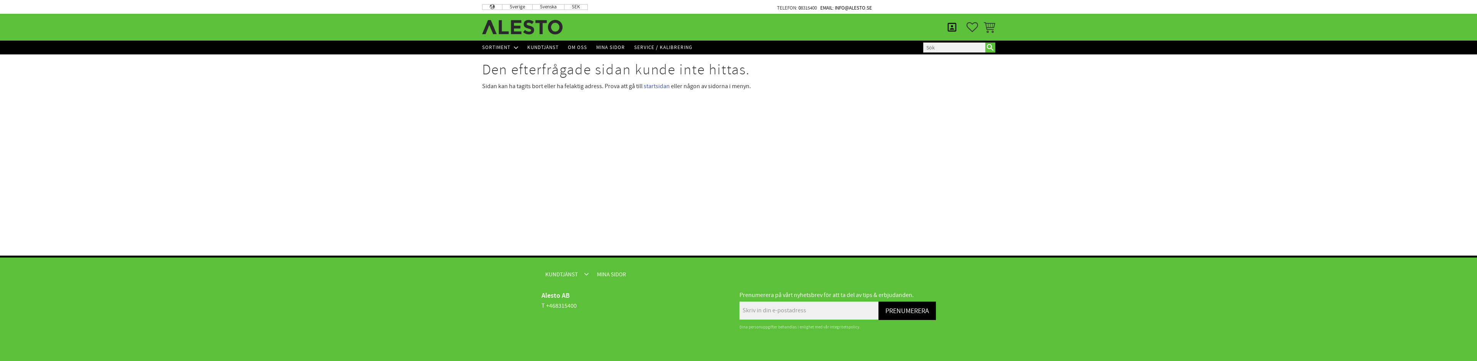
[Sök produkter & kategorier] (954, 48)
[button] (972, 27)
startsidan (657, 86)
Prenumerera (907, 311)
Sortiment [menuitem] (496, 47)
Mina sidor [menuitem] (976, 7)
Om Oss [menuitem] (577, 47)
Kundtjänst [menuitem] (929, 7)
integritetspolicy (844, 327)
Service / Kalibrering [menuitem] (663, 47)
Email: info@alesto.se (846, 8)
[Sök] (990, 48)
